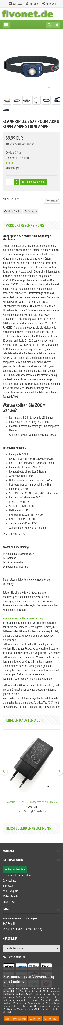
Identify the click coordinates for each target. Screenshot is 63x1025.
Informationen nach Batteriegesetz (21, 918)
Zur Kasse (17, 3)
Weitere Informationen (15, 1019)
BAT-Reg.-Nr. (9, 923)
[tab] (31, 861)
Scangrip (31, 211)
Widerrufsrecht (10, 896)
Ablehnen (35, 1018)
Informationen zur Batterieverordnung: (23, 618)
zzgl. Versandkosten (26, 143)
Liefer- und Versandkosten (17, 875)
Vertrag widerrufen (15, 869)
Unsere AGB (9, 902)
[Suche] (49, 25)
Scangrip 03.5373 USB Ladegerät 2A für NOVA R (31, 802)
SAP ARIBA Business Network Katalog (22, 929)
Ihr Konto (33, 3)
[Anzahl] (10, 182)
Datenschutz (9, 880)
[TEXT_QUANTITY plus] (16, 181)
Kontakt (31, 851)
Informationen (31, 860)
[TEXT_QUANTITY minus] (16, 183)
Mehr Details (12, 211)
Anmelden (51, 3)
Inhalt (31, 910)
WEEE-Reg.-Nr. (10, 891)
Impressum (8, 886)
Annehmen (51, 1018)
